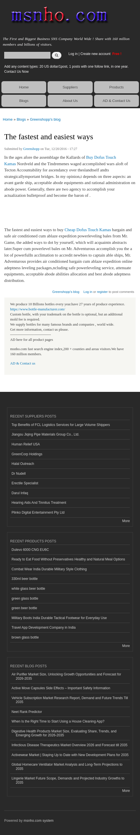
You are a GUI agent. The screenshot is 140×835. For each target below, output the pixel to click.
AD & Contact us (22, 363)
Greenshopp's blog (45, 119)
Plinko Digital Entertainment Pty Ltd (38, 512)
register (102, 291)
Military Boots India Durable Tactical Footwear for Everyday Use (59, 618)
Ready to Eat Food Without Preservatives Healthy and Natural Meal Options (68, 559)
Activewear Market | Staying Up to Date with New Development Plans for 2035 (70, 755)
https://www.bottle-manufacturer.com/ (37, 309)
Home (24, 87)
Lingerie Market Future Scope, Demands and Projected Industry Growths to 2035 (68, 780)
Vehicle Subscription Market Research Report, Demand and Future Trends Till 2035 (70, 700)
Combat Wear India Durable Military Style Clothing (49, 569)
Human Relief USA (26, 444)
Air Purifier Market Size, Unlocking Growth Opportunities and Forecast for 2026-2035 (66, 676)
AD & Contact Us (116, 101)
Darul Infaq (20, 493)
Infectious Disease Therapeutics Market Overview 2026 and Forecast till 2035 (69, 745)
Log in (73, 54)
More (126, 521)
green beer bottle (24, 608)
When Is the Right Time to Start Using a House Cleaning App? (58, 721)
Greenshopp (31, 149)
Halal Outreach (23, 464)
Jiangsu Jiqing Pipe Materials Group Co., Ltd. (45, 434)
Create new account (95, 54)
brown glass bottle (25, 637)
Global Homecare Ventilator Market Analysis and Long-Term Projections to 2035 (67, 766)
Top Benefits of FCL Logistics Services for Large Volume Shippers (61, 425)
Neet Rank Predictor (27, 712)
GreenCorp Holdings (27, 454)
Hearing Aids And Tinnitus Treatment (39, 503)
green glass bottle (25, 598)
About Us (70, 101)
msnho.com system (39, 821)
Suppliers (70, 87)
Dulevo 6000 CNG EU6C (30, 550)
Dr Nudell (19, 474)
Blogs (23, 101)
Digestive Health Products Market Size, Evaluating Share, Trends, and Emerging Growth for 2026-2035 (64, 733)
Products (116, 87)
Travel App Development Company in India (43, 627)
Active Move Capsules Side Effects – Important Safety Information (61, 688)
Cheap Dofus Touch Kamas (88, 229)
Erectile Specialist (25, 483)
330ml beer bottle (25, 579)
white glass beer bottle (28, 589)
